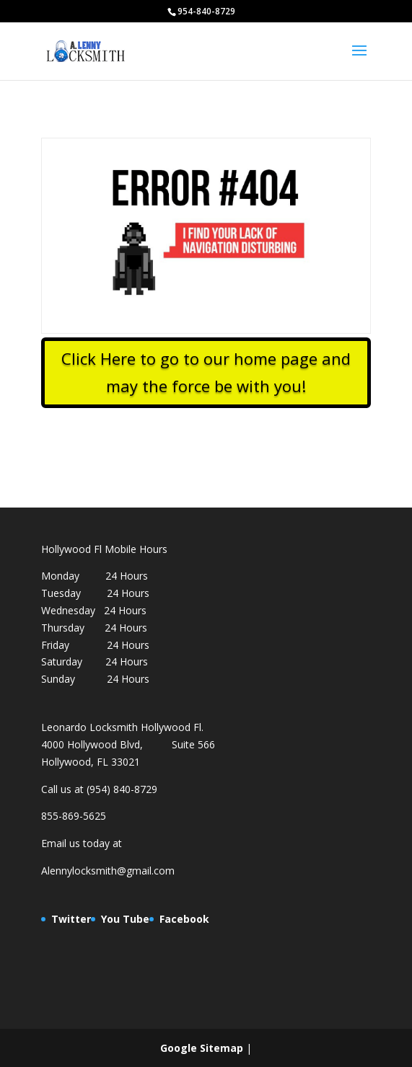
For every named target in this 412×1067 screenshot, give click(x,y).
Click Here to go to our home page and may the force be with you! (206, 371)
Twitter (71, 919)
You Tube (125, 919)
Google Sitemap (201, 1048)
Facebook (184, 919)
